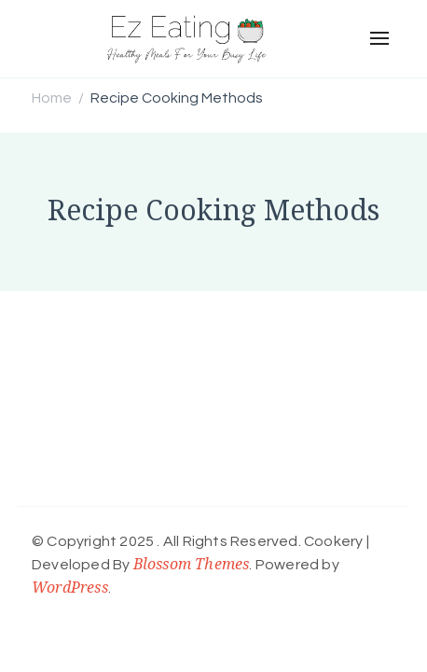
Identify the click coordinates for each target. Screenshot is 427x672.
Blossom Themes (191, 563)
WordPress (70, 587)
